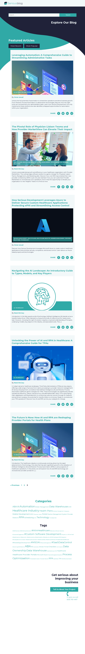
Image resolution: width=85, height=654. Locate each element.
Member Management (58, 238)
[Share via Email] (71, 113)
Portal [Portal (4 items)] (44, 514)
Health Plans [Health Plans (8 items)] (46, 511)
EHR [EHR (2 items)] (69, 507)
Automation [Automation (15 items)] (27, 506)
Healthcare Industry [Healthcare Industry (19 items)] (26, 510)
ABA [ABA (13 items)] (28, 546)
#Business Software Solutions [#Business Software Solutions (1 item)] (57, 531)
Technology (31, 92)
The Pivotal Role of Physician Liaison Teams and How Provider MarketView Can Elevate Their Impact (42, 128)
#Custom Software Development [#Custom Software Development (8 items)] (42, 534)
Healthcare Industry (30, 162)
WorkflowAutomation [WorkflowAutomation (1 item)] (67, 558)
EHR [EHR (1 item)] (56, 551)
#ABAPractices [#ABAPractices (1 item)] (16, 531)
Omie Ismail (18, 97)
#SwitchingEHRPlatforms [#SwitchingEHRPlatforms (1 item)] (19, 546)
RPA (25, 92)
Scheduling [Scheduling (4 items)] (29, 518)
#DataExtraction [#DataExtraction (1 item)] (16, 537)
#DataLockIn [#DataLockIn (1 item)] (23, 537)
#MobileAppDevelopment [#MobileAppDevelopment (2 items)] (22, 543)
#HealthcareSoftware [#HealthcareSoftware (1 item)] (51, 539)
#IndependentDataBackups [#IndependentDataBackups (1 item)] (62, 539)
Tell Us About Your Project (64, 589)
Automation (19, 92)
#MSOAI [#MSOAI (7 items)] (35, 542)
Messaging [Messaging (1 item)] (66, 511)
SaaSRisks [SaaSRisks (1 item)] (55, 558)
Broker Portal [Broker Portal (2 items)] (43, 547)
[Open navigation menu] (79, 3)
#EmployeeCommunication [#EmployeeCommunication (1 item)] (19, 539)
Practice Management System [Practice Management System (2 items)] (57, 514)
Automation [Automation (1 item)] (36, 546)
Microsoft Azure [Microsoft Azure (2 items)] (42, 555)
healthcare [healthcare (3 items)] (61, 551)
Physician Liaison (56, 162)
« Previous (14, 485)
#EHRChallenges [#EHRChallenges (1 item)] (54, 537)
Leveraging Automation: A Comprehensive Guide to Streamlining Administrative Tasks (42, 56)
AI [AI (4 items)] (32, 546)
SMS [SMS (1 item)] (35, 517)
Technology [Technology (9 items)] (43, 517)
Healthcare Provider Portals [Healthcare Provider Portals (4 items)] (25, 554)
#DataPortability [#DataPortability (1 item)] (39, 537)
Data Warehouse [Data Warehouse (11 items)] (58, 506)
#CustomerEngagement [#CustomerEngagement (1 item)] (18, 534)
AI (14, 92)
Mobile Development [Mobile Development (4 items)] (21, 514)
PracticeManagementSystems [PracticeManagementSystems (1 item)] (55, 554)
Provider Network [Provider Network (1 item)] (44, 558)
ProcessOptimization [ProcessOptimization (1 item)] (35, 558)
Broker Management (20, 238)
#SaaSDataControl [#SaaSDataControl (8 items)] (61, 542)
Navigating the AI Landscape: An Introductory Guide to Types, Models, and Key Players (42, 272)
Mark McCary (19, 169)
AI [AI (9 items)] (18, 506)
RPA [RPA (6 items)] (51, 558)
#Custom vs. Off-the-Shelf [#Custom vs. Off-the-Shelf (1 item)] (68, 534)
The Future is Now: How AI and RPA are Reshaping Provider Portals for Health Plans (41, 419)
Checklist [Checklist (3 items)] (52, 547)
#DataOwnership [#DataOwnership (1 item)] (31, 537)
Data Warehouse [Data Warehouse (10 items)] (36, 550)
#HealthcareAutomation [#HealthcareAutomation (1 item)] (31, 539)
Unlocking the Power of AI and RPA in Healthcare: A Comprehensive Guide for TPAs (42, 341)
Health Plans (18, 162)
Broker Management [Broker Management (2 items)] (42, 507)
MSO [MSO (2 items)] (31, 514)
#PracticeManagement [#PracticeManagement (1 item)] (45, 542)
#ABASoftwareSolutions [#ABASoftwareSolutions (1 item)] (25, 531)
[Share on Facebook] (58, 113)
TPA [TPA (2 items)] (60, 558)
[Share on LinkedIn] (67, 113)
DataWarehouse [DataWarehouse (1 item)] (50, 551)
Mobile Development (43, 162)
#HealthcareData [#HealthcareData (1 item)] (41, 539)
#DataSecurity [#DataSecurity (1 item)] (46, 537)
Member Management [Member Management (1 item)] (58, 511)
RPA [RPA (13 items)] (21, 517)
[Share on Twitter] (63, 113)
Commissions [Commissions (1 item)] (59, 546)
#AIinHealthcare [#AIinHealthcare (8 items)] (41, 530)
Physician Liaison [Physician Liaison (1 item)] (38, 514)
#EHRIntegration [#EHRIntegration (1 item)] (62, 537)
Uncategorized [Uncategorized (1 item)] (52, 517)
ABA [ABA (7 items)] (15, 506)
